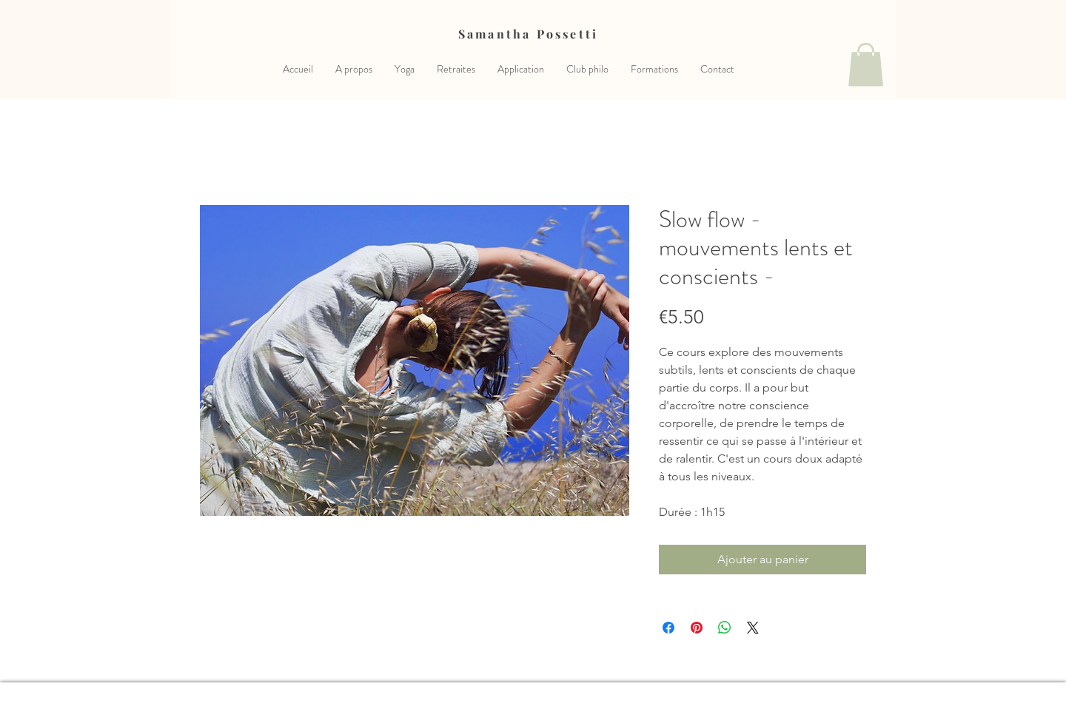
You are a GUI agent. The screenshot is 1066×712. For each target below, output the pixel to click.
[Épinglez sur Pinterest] (696, 628)
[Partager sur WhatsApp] (725, 628)
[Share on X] (753, 628)
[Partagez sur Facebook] (668, 628)
